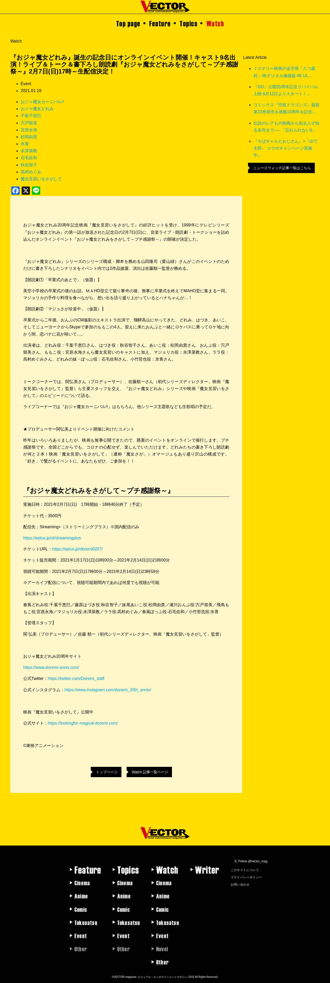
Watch (215, 23)
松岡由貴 (29, 137)
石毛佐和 (29, 158)
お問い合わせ (240, 884)
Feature (160, 23)
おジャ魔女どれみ (37, 109)
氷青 (25, 144)
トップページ (107, 772)
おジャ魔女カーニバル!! (42, 102)
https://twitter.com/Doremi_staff (76, 678)
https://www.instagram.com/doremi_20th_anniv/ (107, 690)
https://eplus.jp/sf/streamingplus (52, 538)
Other (162, 961)
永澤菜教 (29, 151)
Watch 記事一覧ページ (150, 772)
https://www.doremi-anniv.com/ (51, 667)
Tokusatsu (86, 922)
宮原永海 (29, 130)
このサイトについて (245, 869)
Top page (128, 23)
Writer (207, 869)
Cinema (82, 882)
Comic (81, 909)
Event (81, 935)
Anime (81, 895)
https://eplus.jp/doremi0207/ (77, 549)
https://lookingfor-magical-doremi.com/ (83, 723)
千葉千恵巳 (31, 115)
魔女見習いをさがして (41, 179)
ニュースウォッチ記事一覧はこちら (282, 168)
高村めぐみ (31, 172)
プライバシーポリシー (246, 877)
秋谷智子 (29, 165)
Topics (188, 23)
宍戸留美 (29, 123)
